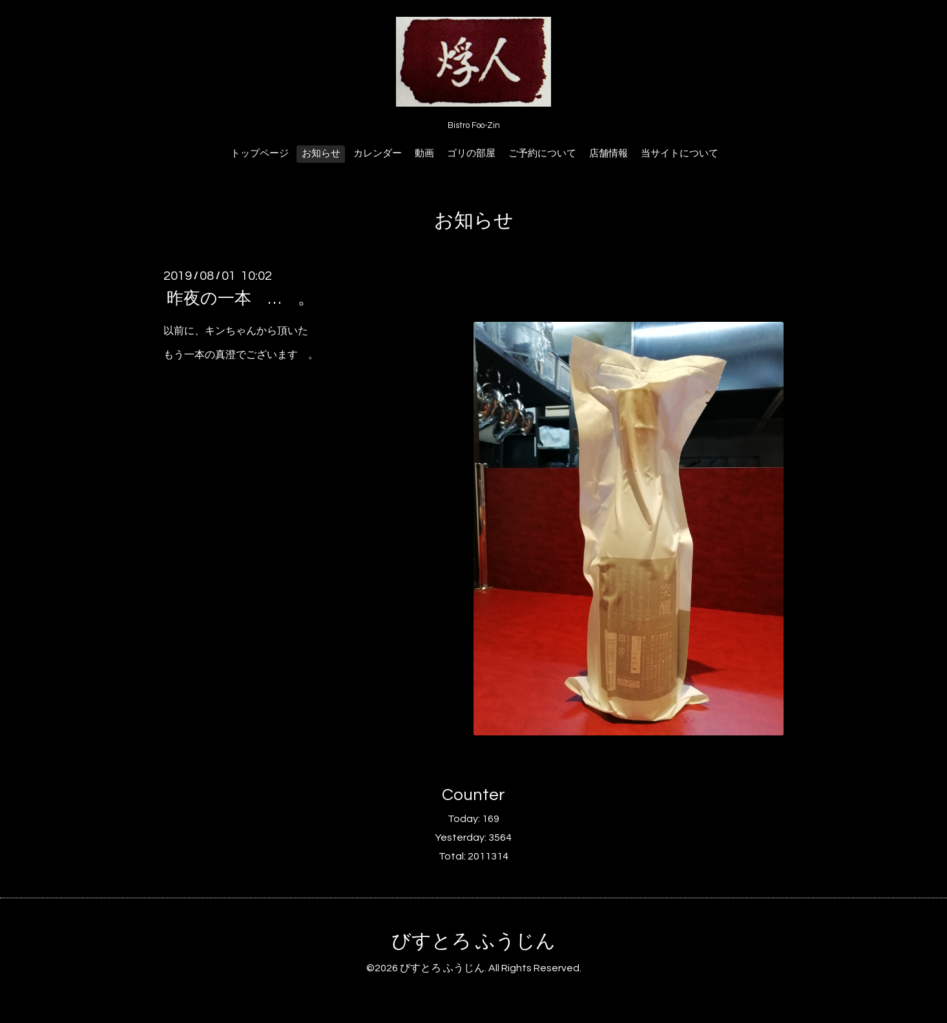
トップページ (260, 153)
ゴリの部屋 (471, 153)
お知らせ (321, 153)
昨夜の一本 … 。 (241, 298)
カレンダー (377, 153)
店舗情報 (608, 153)
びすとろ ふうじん (473, 941)
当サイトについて (679, 153)
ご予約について (542, 153)
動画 (424, 153)
